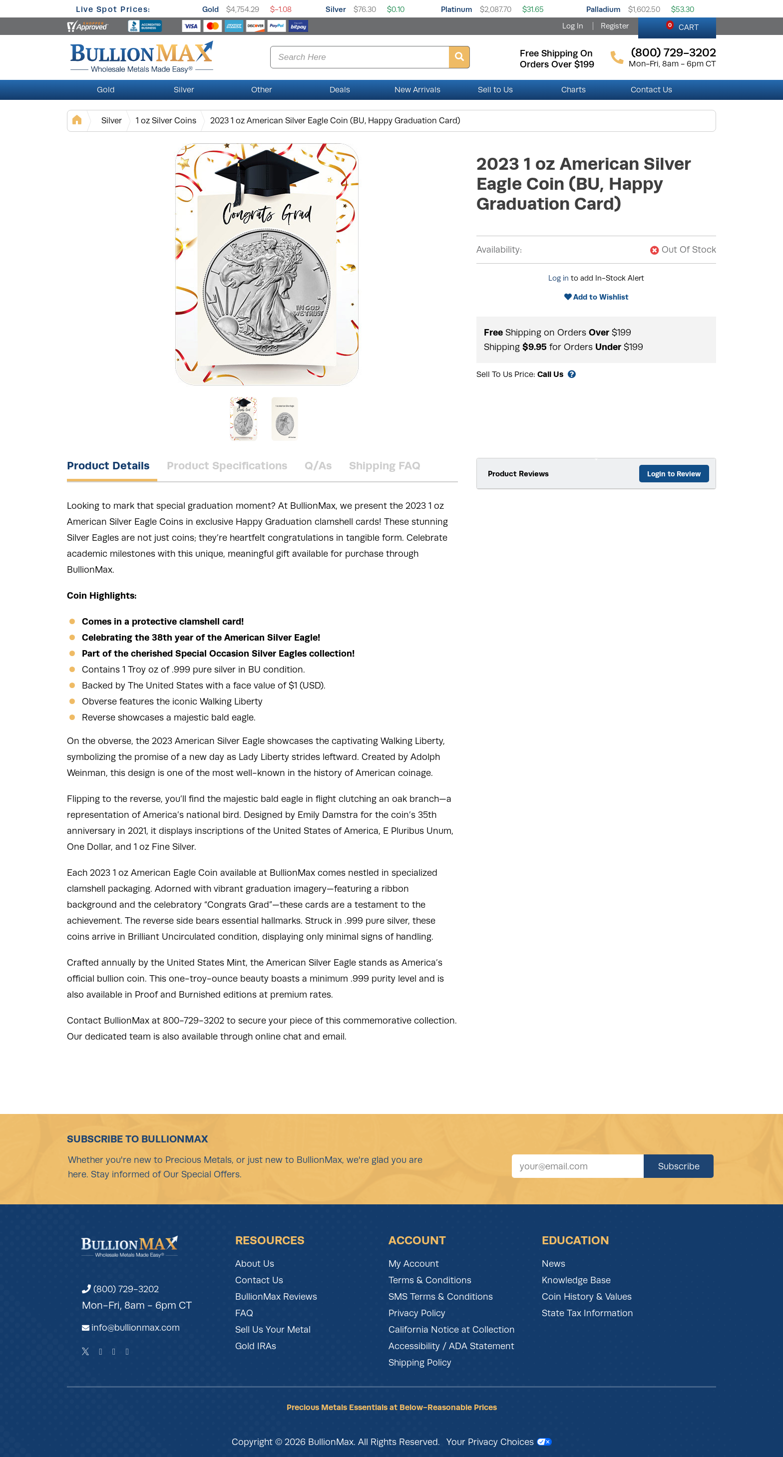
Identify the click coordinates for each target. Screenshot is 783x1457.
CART (682, 25)
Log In (572, 26)
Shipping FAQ (384, 465)
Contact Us (651, 89)
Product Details (108, 465)
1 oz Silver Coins (166, 120)
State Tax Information (587, 1313)
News (553, 1264)
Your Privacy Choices (499, 1442)
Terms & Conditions (430, 1280)
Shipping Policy (420, 1363)
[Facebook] (100, 1351)
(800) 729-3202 (120, 1289)
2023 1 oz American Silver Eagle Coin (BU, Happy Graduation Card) (335, 120)
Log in (558, 278)
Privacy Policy (417, 1313)
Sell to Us (495, 89)
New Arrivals (417, 89)
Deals (340, 89)
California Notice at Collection (452, 1330)
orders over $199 (557, 64)
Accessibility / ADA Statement (451, 1346)
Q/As (318, 465)
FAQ (244, 1313)
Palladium (603, 9)
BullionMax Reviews (276, 1297)
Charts (573, 89)
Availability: (499, 250)
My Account (414, 1264)
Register (615, 26)
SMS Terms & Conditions (441, 1297)
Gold (210, 9)
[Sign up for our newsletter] (578, 1166)
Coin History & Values (587, 1297)
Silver (336, 9)
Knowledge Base (576, 1280)
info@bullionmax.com (135, 1328)
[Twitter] (85, 1351)
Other (261, 89)
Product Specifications (227, 465)
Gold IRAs (255, 1346)
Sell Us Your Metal (273, 1330)
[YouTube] (127, 1351)
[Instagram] (114, 1351)
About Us (254, 1264)
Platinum (456, 9)
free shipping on (556, 53)
